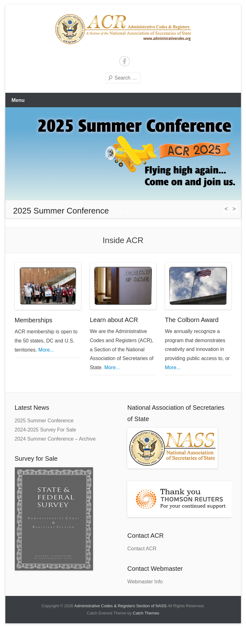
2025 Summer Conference (44, 420)
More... (45, 350)
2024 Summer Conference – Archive (55, 439)
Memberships (33, 320)
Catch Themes (146, 613)
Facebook (124, 61)
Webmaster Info (145, 581)
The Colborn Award (192, 319)
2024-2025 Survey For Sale (45, 429)
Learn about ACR (114, 319)
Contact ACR (141, 548)
